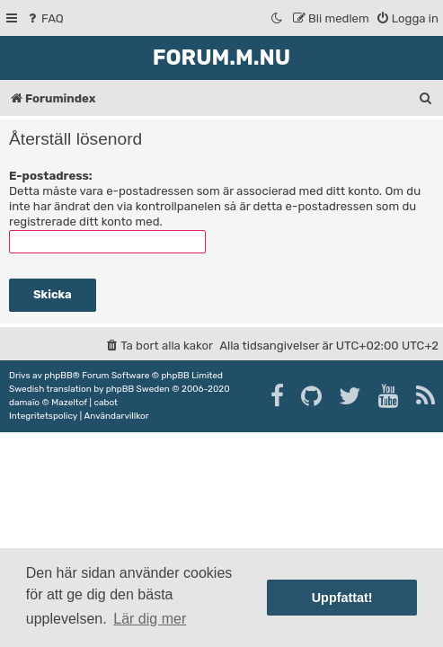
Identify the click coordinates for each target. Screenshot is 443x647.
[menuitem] (44, 18)
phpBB (58, 375)
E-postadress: (51, 175)
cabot (105, 402)
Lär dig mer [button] (149, 618)
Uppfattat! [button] (342, 597)
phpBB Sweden (138, 389)
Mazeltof (69, 402)
